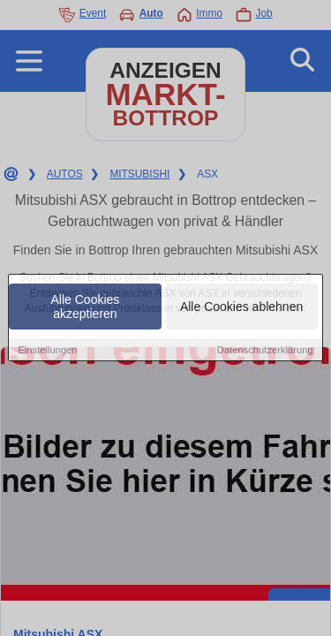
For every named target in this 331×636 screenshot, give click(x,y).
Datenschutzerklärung (265, 349)
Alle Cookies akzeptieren (85, 306)
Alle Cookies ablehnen (241, 306)
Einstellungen (47, 349)
